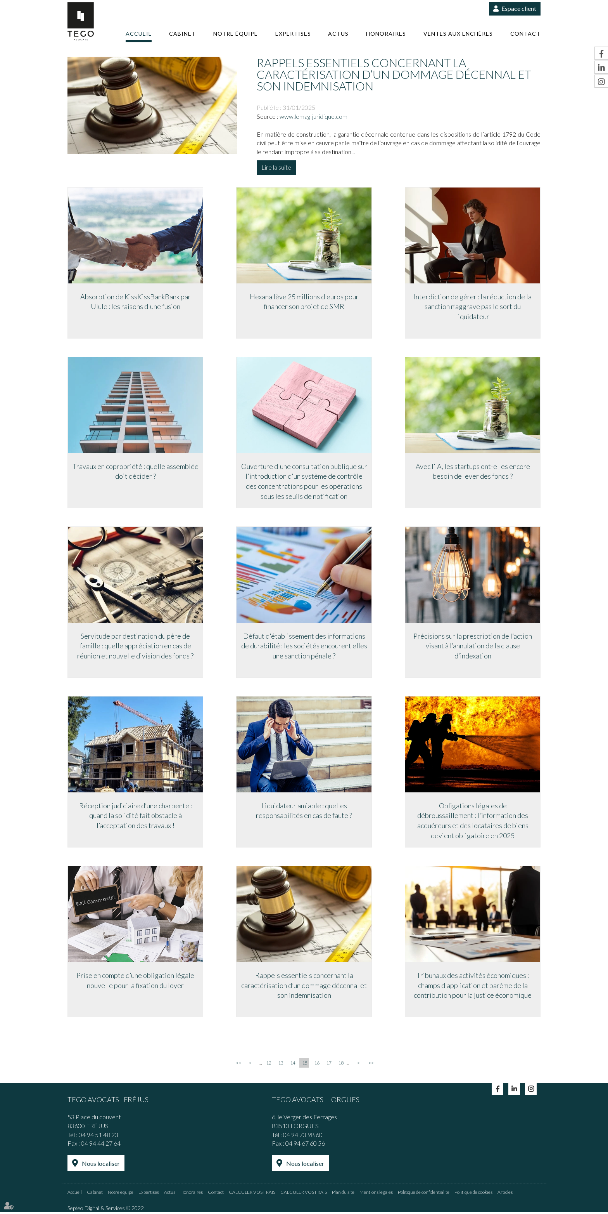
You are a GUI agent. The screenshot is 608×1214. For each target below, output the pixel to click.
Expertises (293, 33)
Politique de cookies (473, 1194)
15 (304, 1065)
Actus (338, 33)
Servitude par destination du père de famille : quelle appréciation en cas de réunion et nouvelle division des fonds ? (135, 646)
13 (280, 1065)
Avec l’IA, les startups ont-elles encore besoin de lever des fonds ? (473, 471)
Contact (525, 33)
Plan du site (343, 1194)
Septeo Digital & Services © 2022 (105, 1210)
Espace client (518, 8)
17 (329, 1065)
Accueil (139, 33)
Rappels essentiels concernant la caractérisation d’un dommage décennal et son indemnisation (304, 986)
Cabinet (182, 33)
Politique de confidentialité (423, 1194)
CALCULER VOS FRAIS (252, 1194)
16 (317, 1065)
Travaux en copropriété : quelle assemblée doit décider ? (136, 471)
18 (341, 1065)
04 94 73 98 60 (303, 1136)
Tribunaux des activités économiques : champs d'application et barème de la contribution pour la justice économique (473, 986)
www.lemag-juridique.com (313, 116)
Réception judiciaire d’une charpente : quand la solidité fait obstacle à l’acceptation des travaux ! (135, 816)
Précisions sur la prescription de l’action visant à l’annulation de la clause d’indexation (472, 646)
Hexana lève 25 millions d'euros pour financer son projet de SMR (304, 301)
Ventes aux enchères (458, 33)
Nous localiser (101, 1165)
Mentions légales (376, 1194)
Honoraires (386, 33)
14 (292, 1065)
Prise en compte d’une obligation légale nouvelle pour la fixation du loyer (135, 981)
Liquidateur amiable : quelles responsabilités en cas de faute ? (304, 811)
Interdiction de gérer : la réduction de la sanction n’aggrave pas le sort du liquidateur (473, 306)
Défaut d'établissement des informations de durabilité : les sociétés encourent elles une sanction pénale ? (304, 646)
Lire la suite (276, 167)
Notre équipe (235, 33)
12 (268, 1065)
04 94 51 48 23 (98, 1136)
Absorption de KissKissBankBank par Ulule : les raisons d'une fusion (135, 301)
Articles (505, 1194)
